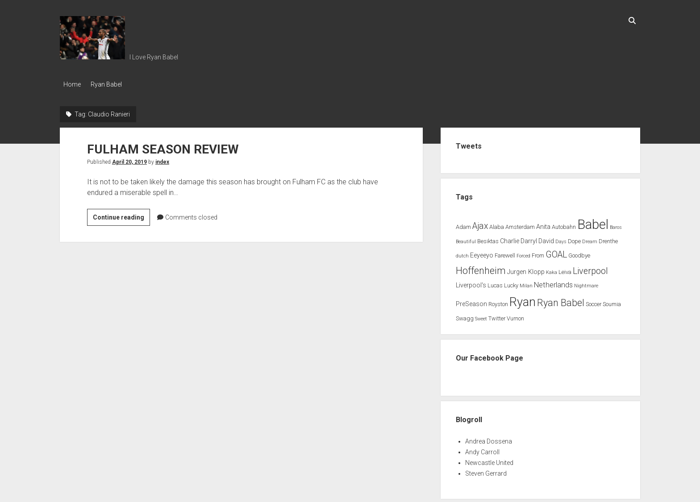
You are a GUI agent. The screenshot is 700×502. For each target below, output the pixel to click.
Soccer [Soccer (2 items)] (593, 302)
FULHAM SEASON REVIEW (163, 147)
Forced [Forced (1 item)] (523, 254)
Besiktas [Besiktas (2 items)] (488, 239)
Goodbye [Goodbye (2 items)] (579, 253)
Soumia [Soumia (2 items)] (612, 302)
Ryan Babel (109, 84)
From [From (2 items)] (538, 253)
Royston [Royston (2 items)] (498, 302)
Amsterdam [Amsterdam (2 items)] (520, 224)
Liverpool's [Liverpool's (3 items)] (471, 283)
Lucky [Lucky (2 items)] (511, 283)
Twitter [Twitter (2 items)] (496, 316)
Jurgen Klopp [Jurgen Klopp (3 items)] (526, 270)
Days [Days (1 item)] (561, 240)
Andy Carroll (482, 449)
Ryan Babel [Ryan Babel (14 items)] (560, 300)
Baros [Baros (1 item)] (616, 225)
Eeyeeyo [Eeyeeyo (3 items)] (481, 253)
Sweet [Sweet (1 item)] (481, 316)
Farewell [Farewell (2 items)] (505, 253)
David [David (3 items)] (546, 239)
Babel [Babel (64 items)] (592, 222)
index (162, 160)
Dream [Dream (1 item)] (589, 240)
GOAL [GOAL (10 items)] (556, 252)
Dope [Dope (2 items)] (574, 239)
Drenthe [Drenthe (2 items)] (608, 239)
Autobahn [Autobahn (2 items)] (564, 224)
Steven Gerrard (486, 471)
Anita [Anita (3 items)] (543, 224)
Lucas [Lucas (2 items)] (495, 283)
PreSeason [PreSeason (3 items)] (471, 302)
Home (72, 84)
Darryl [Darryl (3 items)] (529, 239)
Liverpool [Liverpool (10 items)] (590, 269)
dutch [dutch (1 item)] (462, 254)
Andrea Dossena (488, 439)
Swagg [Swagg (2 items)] (465, 316)
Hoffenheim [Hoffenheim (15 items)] (481, 268)
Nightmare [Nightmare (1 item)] (586, 284)
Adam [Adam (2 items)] (463, 224)
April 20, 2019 (129, 160)
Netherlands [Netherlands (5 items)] (553, 283)
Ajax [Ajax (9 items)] (480, 224)
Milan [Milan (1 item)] (526, 284)
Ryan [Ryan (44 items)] (522, 300)
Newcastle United (489, 460)
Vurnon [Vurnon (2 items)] (515, 316)
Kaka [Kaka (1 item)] (551, 270)
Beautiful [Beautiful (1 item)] (466, 240)
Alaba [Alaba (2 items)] (496, 224)
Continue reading (121, 216)
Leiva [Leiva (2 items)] (564, 269)
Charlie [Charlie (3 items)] (509, 239)
